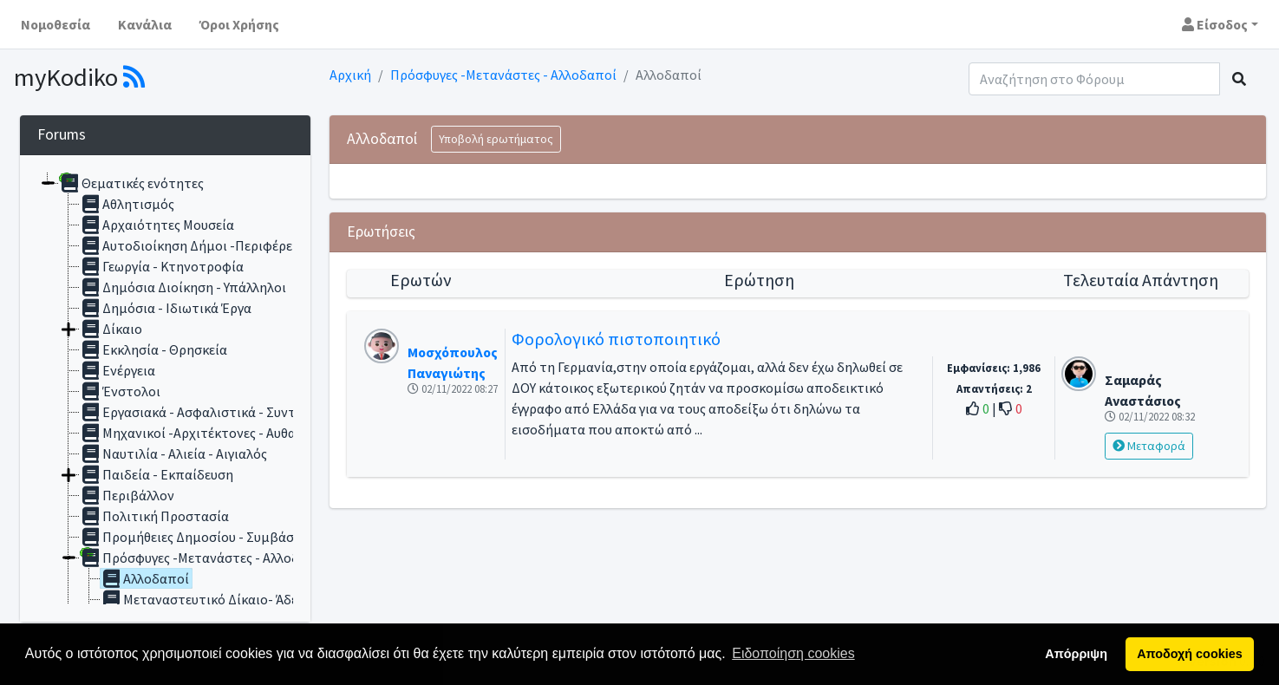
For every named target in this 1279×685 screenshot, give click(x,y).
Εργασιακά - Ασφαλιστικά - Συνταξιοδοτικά (222, 411)
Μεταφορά (1149, 445)
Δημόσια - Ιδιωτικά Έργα (165, 307)
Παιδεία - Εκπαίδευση (156, 474)
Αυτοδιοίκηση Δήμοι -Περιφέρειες (194, 245)
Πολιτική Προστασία (154, 516)
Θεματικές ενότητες (131, 183)
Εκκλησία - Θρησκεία (153, 349)
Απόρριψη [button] (1076, 654)
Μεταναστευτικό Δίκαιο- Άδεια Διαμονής (235, 599)
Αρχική (350, 74)
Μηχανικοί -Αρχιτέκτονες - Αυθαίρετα (205, 432)
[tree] (165, 388)
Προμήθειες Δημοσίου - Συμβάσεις (195, 536)
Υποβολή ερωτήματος (496, 139)
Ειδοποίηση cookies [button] (793, 653)
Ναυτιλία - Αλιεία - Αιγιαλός (173, 453)
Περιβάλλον (127, 495)
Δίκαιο (111, 328)
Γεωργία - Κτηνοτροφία (162, 266)
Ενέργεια (117, 370)
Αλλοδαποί (145, 578)
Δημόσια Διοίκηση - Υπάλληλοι (183, 287)
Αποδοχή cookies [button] (1189, 654)
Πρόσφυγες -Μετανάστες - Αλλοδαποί (503, 74)
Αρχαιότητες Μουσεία (157, 224)
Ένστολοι (120, 391)
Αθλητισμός (127, 203)
